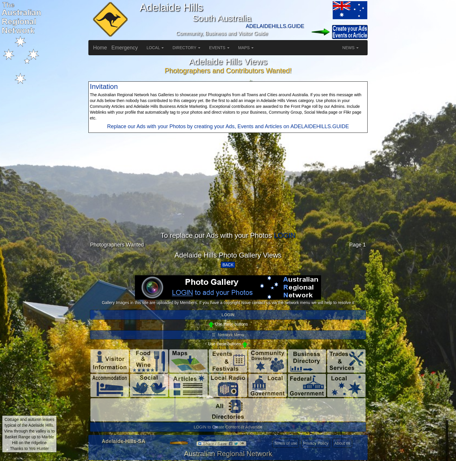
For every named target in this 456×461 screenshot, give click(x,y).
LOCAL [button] (155, 47)
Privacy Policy (315, 443)
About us (342, 443)
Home (100, 48)
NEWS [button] (350, 47)
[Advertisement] (228, 191)
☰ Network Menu (228, 335)
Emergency (124, 48)
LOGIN (284, 235)
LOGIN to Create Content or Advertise (228, 427)
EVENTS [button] (219, 47)
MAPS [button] (246, 47)
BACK (228, 264)
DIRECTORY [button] (186, 47)
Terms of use (285, 443)
